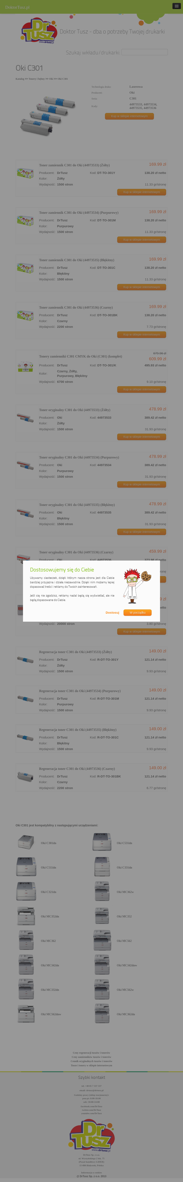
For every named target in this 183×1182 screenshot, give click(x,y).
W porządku (137, 612)
